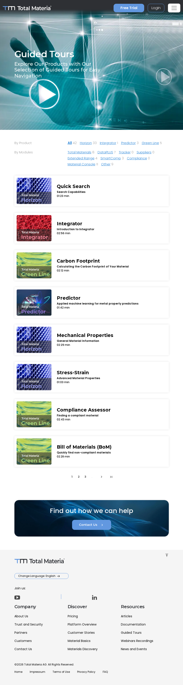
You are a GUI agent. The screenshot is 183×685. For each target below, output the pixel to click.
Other (105, 164)
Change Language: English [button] (37, 576)
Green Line (150, 143)
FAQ (105, 672)
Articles (126, 616)
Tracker (125, 152)
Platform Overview (82, 624)
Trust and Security (28, 624)
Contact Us (91, 525)
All (70, 143)
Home (18, 672)
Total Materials (79, 152)
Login (156, 7)
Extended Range (81, 158)
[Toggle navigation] (174, 8)
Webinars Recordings (137, 641)
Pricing (73, 616)
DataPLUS (105, 152)
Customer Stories (81, 632)
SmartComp (110, 158)
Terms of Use (61, 672)
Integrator (108, 143)
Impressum (37, 672)
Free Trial (128, 7)
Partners (20, 632)
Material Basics (79, 641)
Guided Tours (131, 632)
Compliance (137, 158)
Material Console (81, 164)
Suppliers (144, 152)
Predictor (128, 143)
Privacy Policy (86, 672)
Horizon (86, 143)
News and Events (134, 649)
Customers (23, 641)
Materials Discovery (83, 649)
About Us (21, 616)
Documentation (133, 624)
